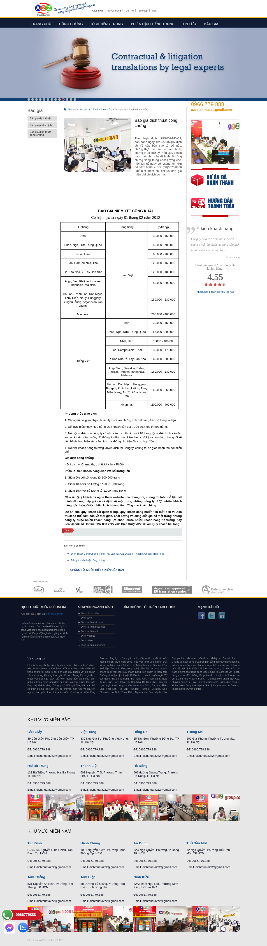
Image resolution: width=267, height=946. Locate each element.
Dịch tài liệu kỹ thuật (92, 622)
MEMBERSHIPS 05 (132, 590)
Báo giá (211, 24)
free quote (212, 183)
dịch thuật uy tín (54, 613)
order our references (216, 204)
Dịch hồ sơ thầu (90, 613)
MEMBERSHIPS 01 (38, 590)
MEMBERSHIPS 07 (218, 590)
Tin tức (189, 24)
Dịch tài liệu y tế (90, 631)
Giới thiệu (97, 10)
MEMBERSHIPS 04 (103, 590)
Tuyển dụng (114, 10)
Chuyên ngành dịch (95, 607)
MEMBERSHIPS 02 (59, 590)
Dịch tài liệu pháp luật (93, 626)
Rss (154, 10)
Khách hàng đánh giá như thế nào (215, 292)
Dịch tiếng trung (107, 24)
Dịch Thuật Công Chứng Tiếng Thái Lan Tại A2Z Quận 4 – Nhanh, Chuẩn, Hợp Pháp (117, 553)
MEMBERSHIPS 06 (172, 590)
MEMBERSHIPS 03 (79, 590)
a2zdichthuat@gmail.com (211, 109)
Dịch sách (86, 617)
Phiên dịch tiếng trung (152, 24)
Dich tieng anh (43, 9)
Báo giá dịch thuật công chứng (42, 133)
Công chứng (71, 24)
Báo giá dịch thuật (42, 118)
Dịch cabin (87, 640)
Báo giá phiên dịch (42, 125)
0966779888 (26, 915)
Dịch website (88, 635)
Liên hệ (129, 10)
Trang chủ (41, 24)
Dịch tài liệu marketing (93, 645)
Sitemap (142, 10)
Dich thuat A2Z (36, 940)
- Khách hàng (232, 257)
